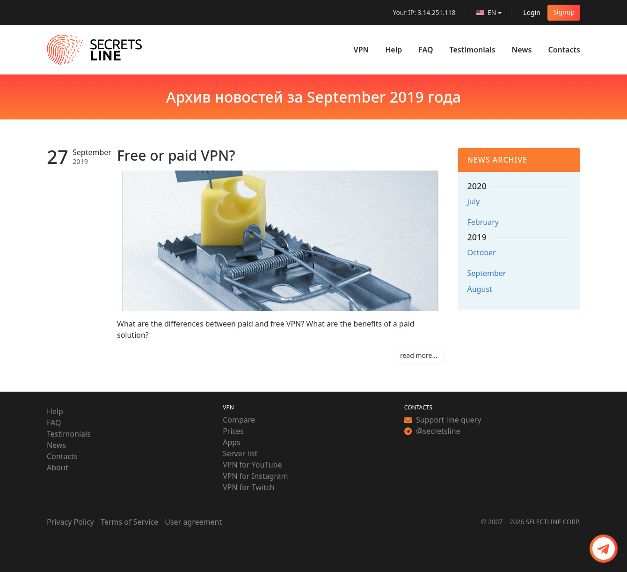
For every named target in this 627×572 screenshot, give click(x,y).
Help (393, 50)
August (479, 289)
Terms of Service (129, 522)
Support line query (442, 420)
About (57, 467)
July (473, 201)
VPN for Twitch (248, 487)
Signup (564, 11)
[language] (489, 13)
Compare (239, 420)
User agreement (193, 522)
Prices (233, 431)
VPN (361, 50)
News (522, 50)
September (486, 273)
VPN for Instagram (255, 476)
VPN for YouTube (252, 465)
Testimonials (473, 50)
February (483, 222)
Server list (240, 453)
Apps (232, 442)
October (481, 252)
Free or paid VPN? (176, 155)
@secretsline (432, 431)
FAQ (425, 50)
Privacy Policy (70, 522)
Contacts (564, 50)
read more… (418, 355)
